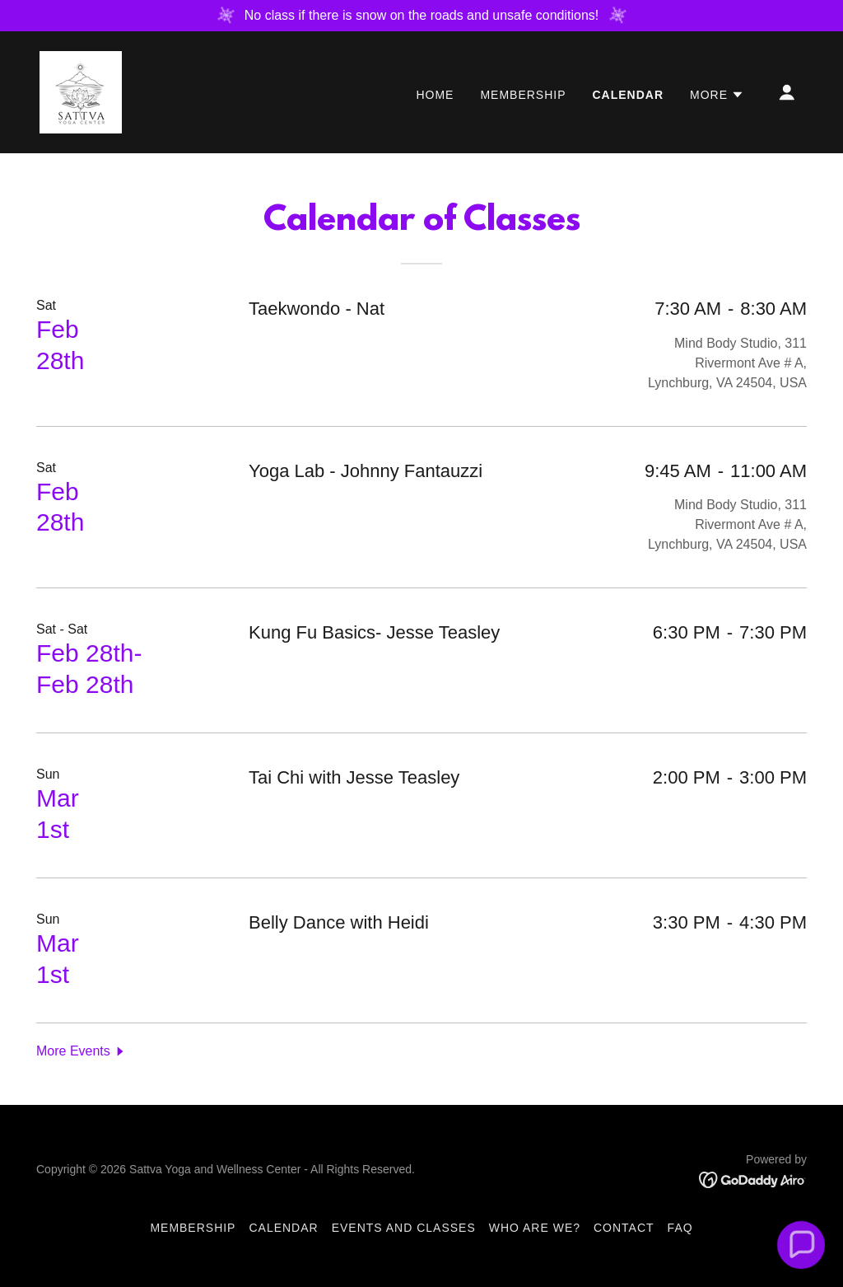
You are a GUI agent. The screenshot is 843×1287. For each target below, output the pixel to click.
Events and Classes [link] (404, 1227)
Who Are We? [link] (534, 1227)
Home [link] (435, 94)
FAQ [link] (680, 1227)
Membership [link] (523, 94)
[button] (717, 95)
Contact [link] (624, 1227)
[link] (81, 91)
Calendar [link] (628, 94)
